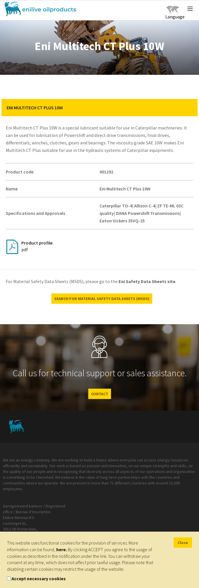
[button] (188, 107)
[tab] (99, 107)
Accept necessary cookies (39, 578)
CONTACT (99, 393)
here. (61, 549)
